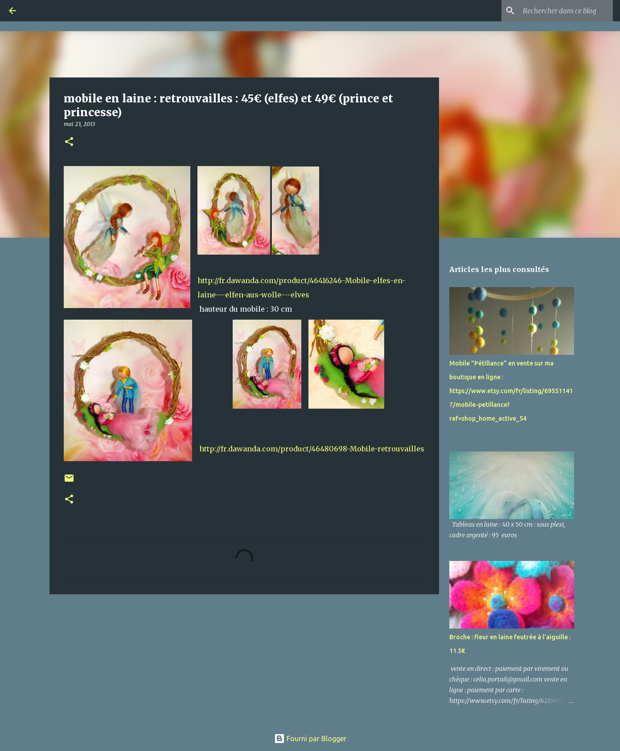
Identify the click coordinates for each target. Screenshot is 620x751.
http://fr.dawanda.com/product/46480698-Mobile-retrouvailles (311, 448)
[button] (69, 142)
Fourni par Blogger (310, 739)
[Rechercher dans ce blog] (566, 10)
